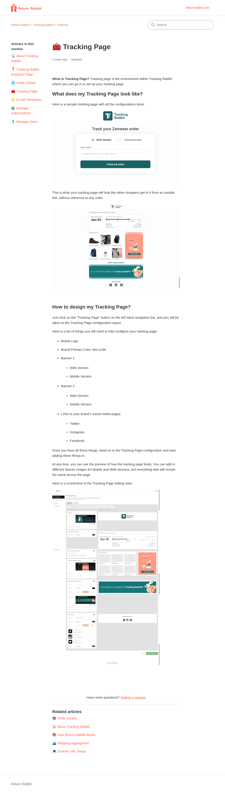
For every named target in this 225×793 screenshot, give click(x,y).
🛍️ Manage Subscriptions (21, 110)
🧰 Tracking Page (24, 91)
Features (62, 25)
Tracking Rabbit (43, 25)
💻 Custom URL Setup (69, 751)
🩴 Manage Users (24, 121)
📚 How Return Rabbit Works (73, 735)
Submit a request (132, 697)
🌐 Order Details (23, 83)
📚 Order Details (64, 718)
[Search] (181, 24)
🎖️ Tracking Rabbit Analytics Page (25, 71)
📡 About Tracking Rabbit (24, 58)
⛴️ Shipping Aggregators (70, 743)
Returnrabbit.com (197, 7)
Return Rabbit (20, 25)
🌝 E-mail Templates (26, 99)
